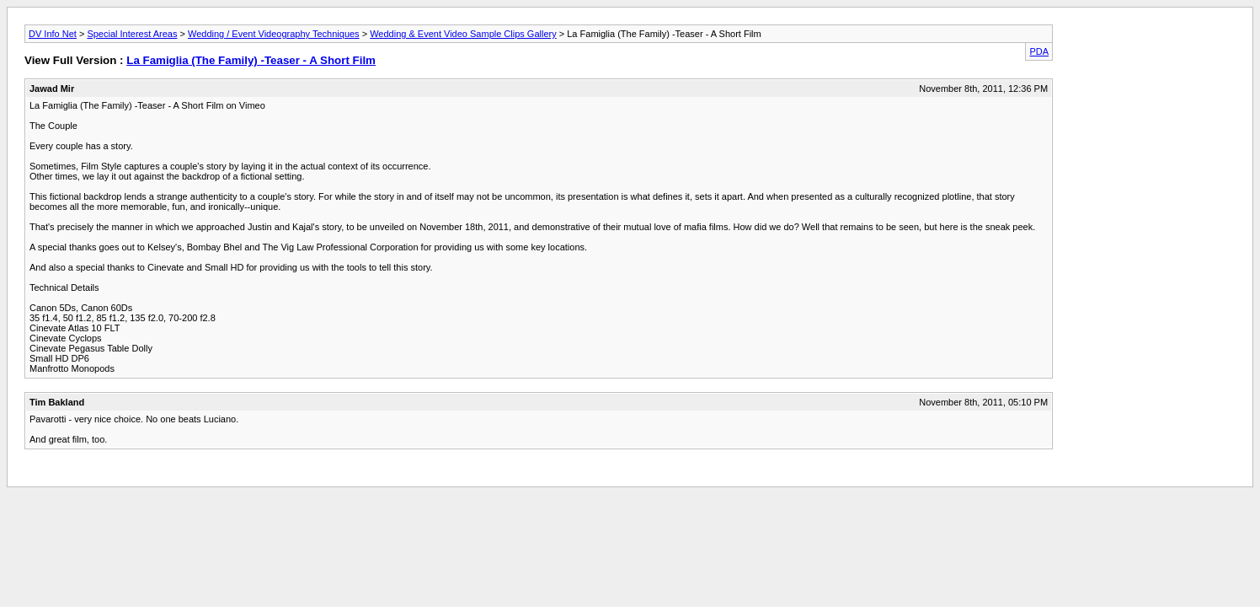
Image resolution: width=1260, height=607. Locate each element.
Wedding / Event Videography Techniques (274, 34)
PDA (1039, 51)
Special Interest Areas (132, 34)
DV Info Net (53, 34)
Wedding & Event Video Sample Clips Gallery (463, 34)
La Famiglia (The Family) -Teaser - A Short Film (251, 60)
